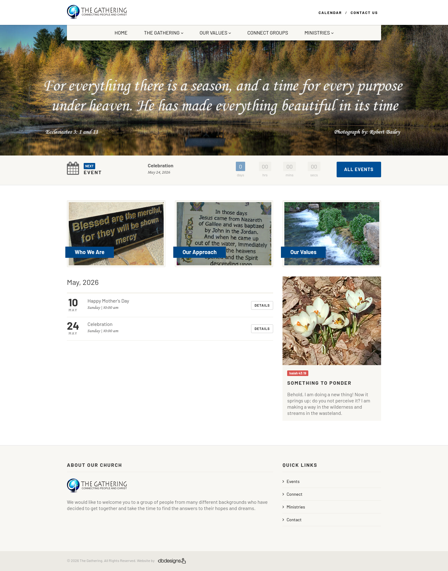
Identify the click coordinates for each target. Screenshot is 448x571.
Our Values (215, 32)
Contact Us (364, 12)
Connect (292, 494)
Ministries (319, 32)
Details (262, 305)
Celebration (160, 165)
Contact (291, 519)
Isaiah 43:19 (297, 373)
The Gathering (163, 32)
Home (121, 32)
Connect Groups (267, 32)
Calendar (330, 12)
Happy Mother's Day (108, 301)
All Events (359, 169)
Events (291, 481)
